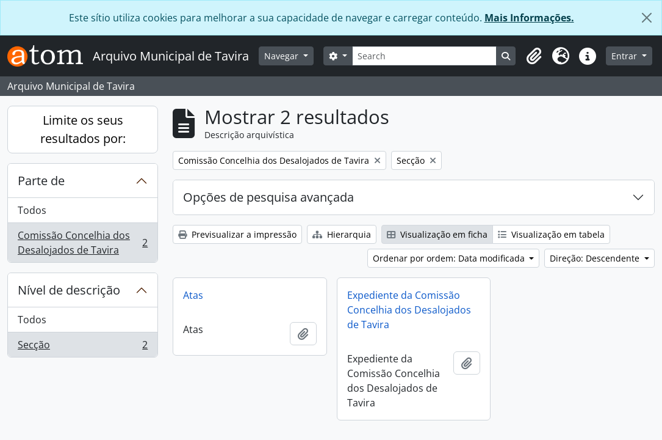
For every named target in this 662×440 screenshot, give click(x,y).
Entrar (625, 56)
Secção (82, 347)
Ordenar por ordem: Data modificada (450, 258)
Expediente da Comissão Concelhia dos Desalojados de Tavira (409, 309)
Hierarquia (341, 234)
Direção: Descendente (596, 258)
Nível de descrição (69, 290)
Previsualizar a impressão (237, 234)
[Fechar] (646, 18)
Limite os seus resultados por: (83, 129)
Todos (32, 210)
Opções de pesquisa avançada (268, 197)
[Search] (424, 55)
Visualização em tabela (551, 234)
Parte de (41, 180)
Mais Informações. (529, 17)
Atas (193, 295)
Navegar (282, 56)
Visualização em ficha (437, 234)
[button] (533, 56)
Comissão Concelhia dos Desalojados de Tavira (82, 243)
